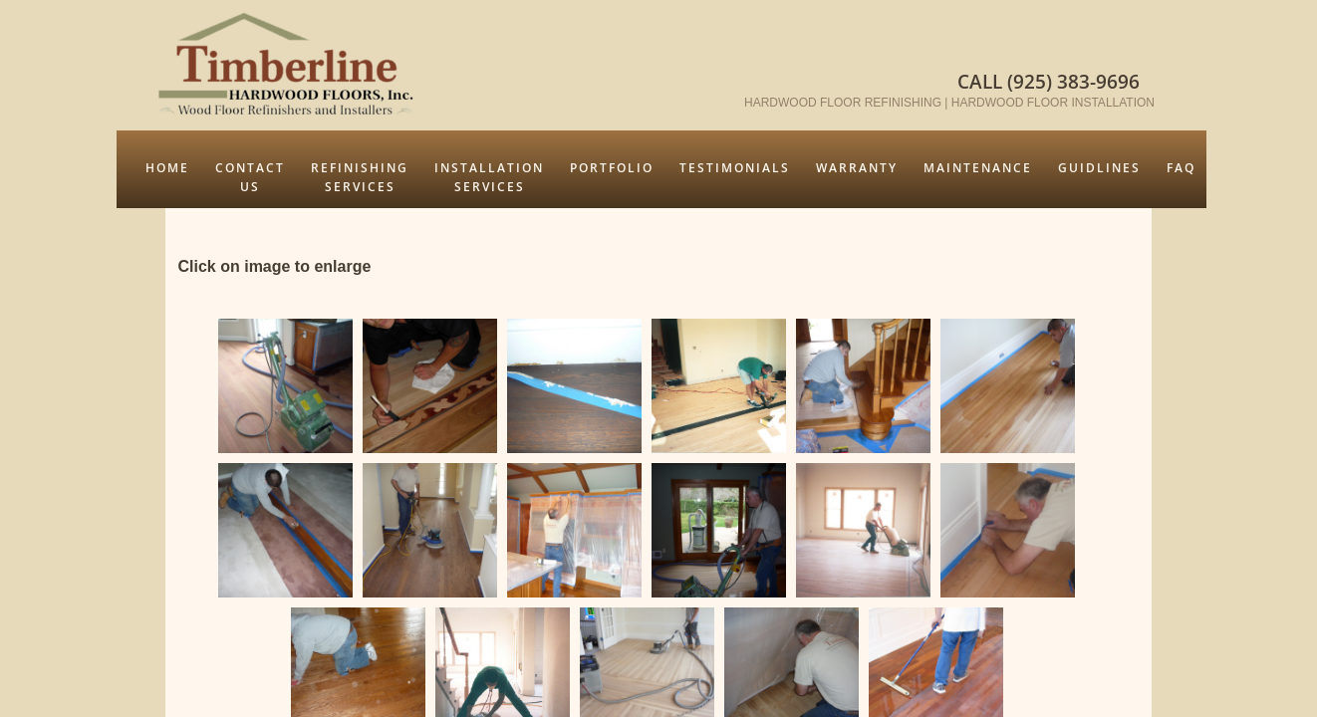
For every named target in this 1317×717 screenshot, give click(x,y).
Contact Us (250, 177)
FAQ (1181, 167)
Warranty (857, 167)
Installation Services (489, 177)
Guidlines (1099, 167)
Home (167, 167)
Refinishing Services (359, 177)
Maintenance (977, 167)
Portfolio (612, 167)
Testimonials (734, 167)
